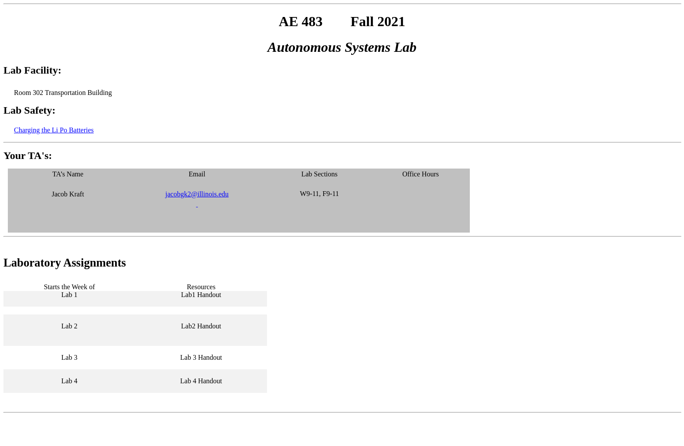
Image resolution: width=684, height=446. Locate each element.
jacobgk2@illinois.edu (197, 194)
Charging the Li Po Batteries (54, 130)
